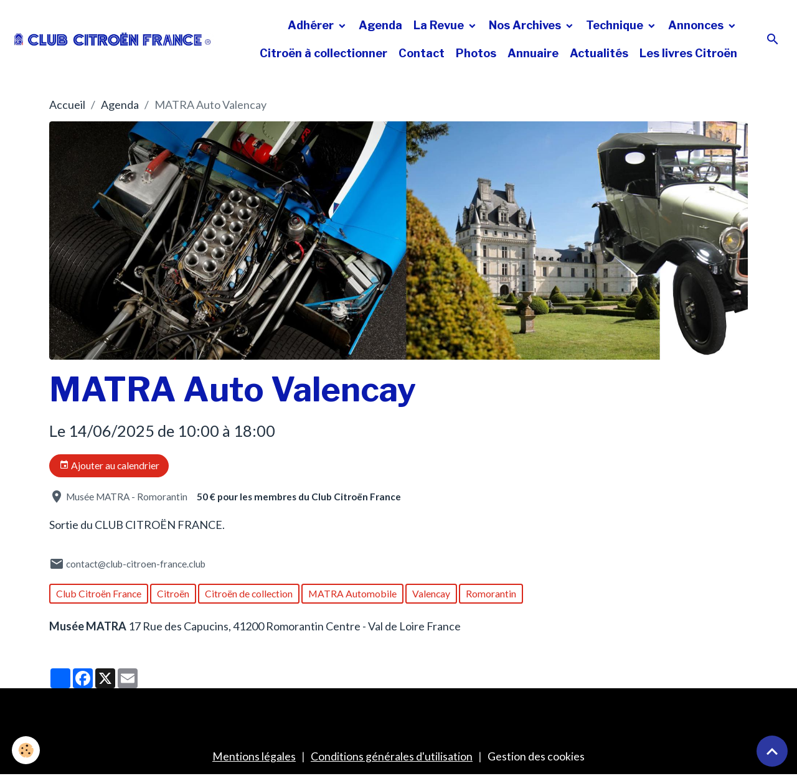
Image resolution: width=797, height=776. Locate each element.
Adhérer (312, 25)
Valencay (431, 593)
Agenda (380, 25)
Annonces (697, 25)
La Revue (439, 25)
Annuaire (533, 53)
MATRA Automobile (352, 593)
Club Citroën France (98, 593)
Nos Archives (526, 25)
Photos (476, 53)
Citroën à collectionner (323, 53)
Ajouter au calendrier (109, 465)
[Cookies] (26, 750)
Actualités (599, 53)
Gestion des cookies (536, 756)
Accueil (67, 104)
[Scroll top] (772, 751)
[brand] (112, 39)
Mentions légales (254, 756)
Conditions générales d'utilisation (392, 756)
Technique (616, 25)
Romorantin (491, 593)
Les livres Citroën (688, 53)
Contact (421, 53)
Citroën (173, 593)
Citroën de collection (249, 593)
